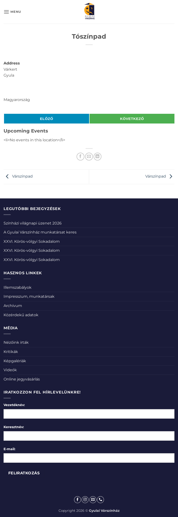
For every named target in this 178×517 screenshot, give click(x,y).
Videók (10, 370)
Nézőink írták (16, 342)
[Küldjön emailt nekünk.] (92, 499)
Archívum (13, 305)
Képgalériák (15, 361)
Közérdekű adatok (21, 315)
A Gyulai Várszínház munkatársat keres (40, 232)
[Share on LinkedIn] (97, 156)
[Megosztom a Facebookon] (80, 156)
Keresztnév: (14, 427)
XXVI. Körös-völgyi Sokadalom (32, 241)
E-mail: (9, 449)
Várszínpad (18, 176)
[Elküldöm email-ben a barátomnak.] (89, 156)
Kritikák (11, 351)
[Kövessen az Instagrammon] (85, 499)
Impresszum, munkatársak (29, 296)
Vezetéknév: (14, 405)
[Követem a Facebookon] (77, 499)
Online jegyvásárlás (22, 379)
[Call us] (100, 499)
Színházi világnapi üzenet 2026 (33, 223)
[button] (12, 12)
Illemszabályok (18, 287)
